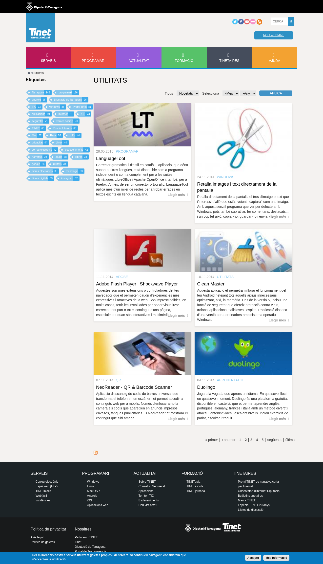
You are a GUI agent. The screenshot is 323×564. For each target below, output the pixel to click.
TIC (37, 107)
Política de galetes (43, 542)
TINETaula (193, 481)
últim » (290, 440)
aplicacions (42, 114)
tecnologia (75, 171)
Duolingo (206, 387)
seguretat (40, 121)
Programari (93, 61)
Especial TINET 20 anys (254, 505)
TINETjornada (195, 491)
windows (57, 107)
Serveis (48, 61)
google (39, 164)
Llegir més (176, 195)
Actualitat (138, 61)
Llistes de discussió (250, 509)
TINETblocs (43, 491)
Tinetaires (229, 61)
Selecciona (210, 93)
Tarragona (42, 92)
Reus (56, 135)
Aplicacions (146, 491)
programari (69, 92)
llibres (82, 157)
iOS (86, 114)
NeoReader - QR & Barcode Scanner (134, 387)
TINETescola (194, 486)
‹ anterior (228, 440)
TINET (39, 128)
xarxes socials (68, 121)
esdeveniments (77, 149)
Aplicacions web (97, 505)
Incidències (43, 500)
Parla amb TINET (86, 537)
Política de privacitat (48, 529)
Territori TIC (146, 495)
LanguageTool (110, 158)
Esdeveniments (149, 500)
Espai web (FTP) (47, 486)
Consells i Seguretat (152, 486)
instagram (70, 178)
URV (75, 135)
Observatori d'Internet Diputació (259, 491)
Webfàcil (41, 495)
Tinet (78, 542)
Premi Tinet (83, 107)
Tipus (169, 93)
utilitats (60, 164)
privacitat (40, 142)
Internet (66, 114)
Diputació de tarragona (44, 6)
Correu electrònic (47, 481)
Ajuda (274, 61)
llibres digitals (43, 178)
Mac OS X (94, 491)
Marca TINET (247, 500)
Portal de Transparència (90, 551)
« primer (211, 440)
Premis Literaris (65, 128)
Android (92, 495)
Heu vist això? (148, 505)
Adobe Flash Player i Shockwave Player (137, 283)
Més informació (276, 558)
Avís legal (37, 537)
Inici (30, 73)
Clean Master (210, 283)
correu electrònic (45, 149)
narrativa (40, 157)
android (39, 99)
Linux (62, 142)
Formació (184, 61)
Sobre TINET (147, 481)
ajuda (62, 157)
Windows (93, 481)
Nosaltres (83, 529)
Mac (37, 135)
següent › (274, 440)
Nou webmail (273, 35)
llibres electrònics (45, 171)
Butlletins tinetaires (250, 495)
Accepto (253, 558)
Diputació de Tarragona (71, 99)
